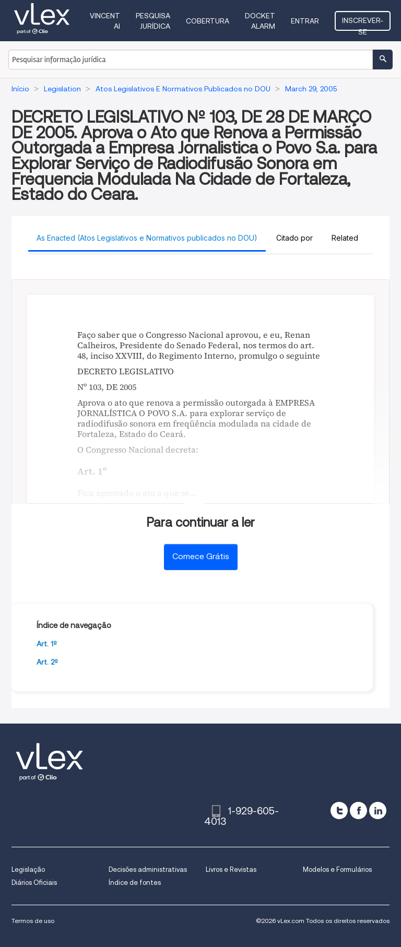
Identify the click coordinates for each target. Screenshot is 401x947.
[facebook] (358, 810)
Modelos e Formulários (337, 869)
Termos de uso (32, 920)
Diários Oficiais (34, 882)
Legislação (28, 869)
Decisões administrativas (148, 869)
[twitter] (339, 810)
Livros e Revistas (231, 869)
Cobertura (207, 21)
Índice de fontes (135, 882)
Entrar (305, 21)
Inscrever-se (362, 23)
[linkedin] (377, 810)
